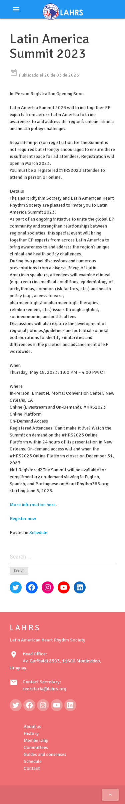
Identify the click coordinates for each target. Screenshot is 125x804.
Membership (36, 740)
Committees (36, 747)
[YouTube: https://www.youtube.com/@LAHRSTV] (57, 705)
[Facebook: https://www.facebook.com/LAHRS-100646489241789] (29, 705)
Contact (32, 768)
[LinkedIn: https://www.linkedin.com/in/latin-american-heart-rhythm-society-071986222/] (70, 705)
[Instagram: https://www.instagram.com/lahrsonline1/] (43, 705)
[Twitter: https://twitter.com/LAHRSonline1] (16, 705)
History (31, 733)
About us (32, 726)
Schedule (38, 532)
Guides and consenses (45, 754)
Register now (23, 518)
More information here (33, 504)
